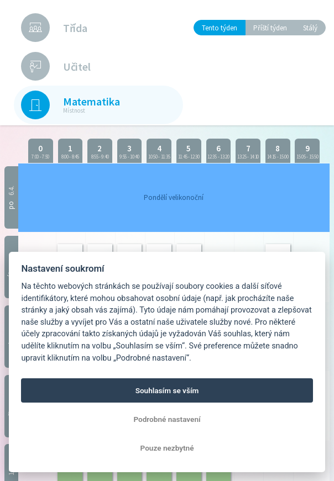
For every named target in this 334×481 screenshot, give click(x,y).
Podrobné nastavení (166, 419)
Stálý (310, 28)
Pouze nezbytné (167, 447)
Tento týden (219, 28)
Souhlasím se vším (167, 390)
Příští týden (270, 28)
